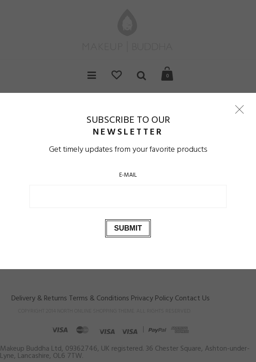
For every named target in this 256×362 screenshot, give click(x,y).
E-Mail (128, 175)
